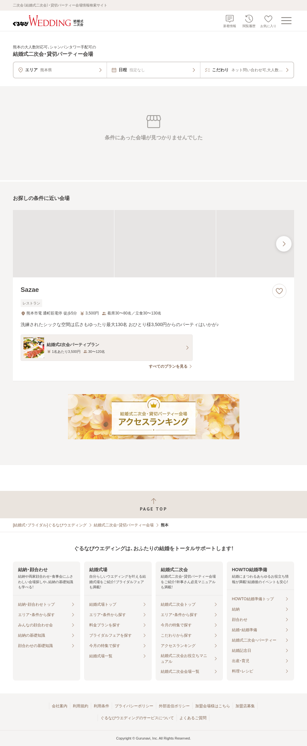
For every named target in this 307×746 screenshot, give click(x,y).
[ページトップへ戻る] (153, 504)
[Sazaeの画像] (153, 244)
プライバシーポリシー (134, 706)
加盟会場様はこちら (212, 706)
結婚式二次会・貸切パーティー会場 (124, 525)
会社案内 (59, 706)
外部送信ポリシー (174, 706)
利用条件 (101, 706)
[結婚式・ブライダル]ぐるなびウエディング (50, 525)
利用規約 (80, 706)
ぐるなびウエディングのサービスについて (137, 718)
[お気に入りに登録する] (279, 291)
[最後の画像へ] (284, 244)
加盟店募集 (245, 706)
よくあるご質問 (192, 718)
